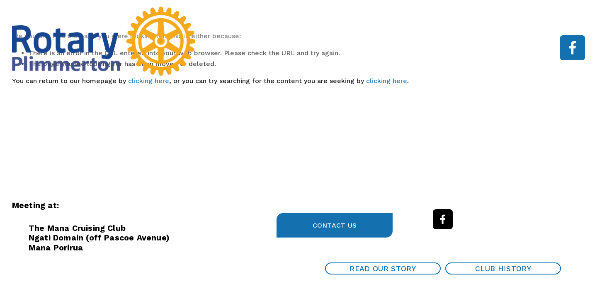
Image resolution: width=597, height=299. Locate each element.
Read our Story (382, 269)
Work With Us (454, 47)
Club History (503, 269)
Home (286, 47)
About (323, 47)
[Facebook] (572, 47)
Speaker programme (382, 47)
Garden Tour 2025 (231, 47)
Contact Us (335, 225)
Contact (505, 47)
